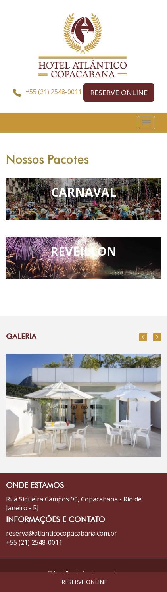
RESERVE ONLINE (119, 92)
